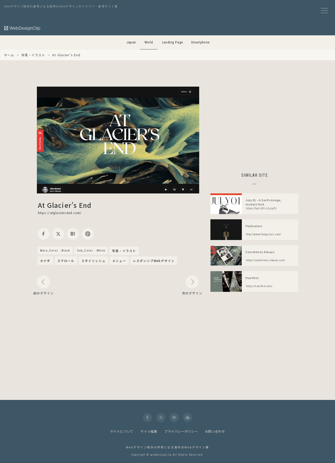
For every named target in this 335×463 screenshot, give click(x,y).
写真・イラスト (124, 251)
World (148, 42)
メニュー (119, 261)
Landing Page (172, 42)
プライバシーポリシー (181, 431)
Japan (131, 42)
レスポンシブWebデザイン (154, 261)
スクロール (66, 261)
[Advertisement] (254, 123)
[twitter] (58, 234)
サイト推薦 (149, 431)
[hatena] (73, 234)
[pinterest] (88, 234)
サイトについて (122, 431)
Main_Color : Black (55, 250)
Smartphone (200, 42)
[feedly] (187, 417)
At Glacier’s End (64, 205)
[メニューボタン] (324, 10)
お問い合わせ (215, 431)
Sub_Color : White (91, 250)
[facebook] (43, 234)
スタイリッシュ (93, 261)
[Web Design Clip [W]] (22, 28)
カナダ (45, 261)
